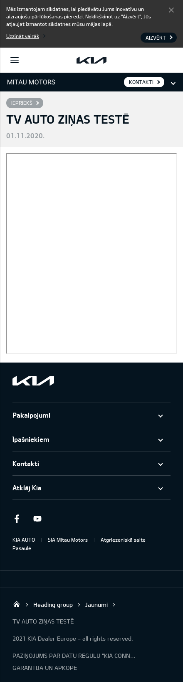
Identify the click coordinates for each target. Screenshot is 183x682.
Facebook (16, 519)
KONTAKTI (141, 82)
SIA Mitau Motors (68, 540)
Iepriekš (21, 103)
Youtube (37, 519)
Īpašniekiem (30, 439)
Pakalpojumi (31, 415)
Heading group (53, 604)
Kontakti (25, 463)
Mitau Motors (16, 604)
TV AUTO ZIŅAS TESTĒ (43, 621)
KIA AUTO (23, 540)
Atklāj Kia (27, 488)
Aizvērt (171, 9)
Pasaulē (21, 548)
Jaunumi (96, 604)
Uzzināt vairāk (22, 36)
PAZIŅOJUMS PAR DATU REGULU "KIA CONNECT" (74, 655)
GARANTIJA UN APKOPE (44, 667)
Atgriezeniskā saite (123, 540)
